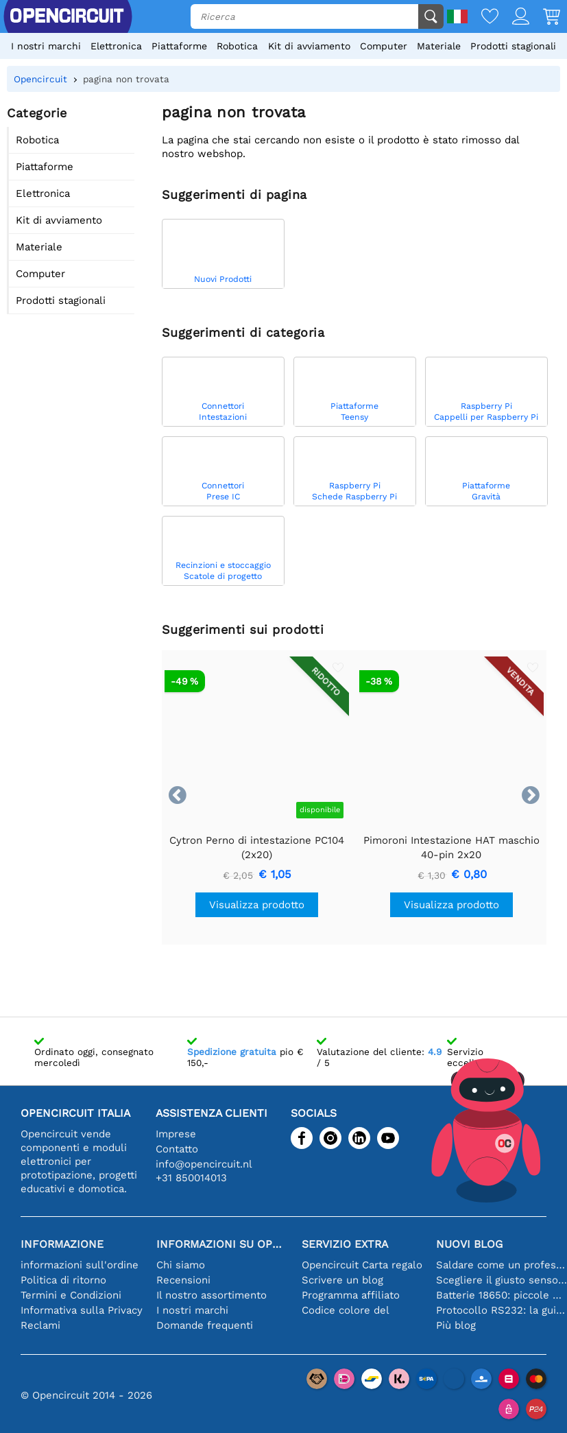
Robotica (237, 45)
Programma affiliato (351, 1295)
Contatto (177, 1149)
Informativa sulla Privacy (82, 1310)
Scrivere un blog (342, 1280)
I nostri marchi (46, 45)
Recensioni (183, 1280)
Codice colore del (345, 1310)
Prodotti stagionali (513, 45)
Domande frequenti (204, 1325)
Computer (383, 45)
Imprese (176, 1134)
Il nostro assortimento (211, 1295)
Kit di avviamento (309, 45)
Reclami (40, 1325)
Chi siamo (180, 1265)
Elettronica (116, 45)
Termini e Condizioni (71, 1295)
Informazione (62, 1244)
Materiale (439, 45)
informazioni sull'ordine (79, 1265)
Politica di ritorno (63, 1280)
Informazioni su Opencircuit (222, 1244)
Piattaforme (179, 45)
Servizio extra (345, 1244)
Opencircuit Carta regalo (362, 1265)
